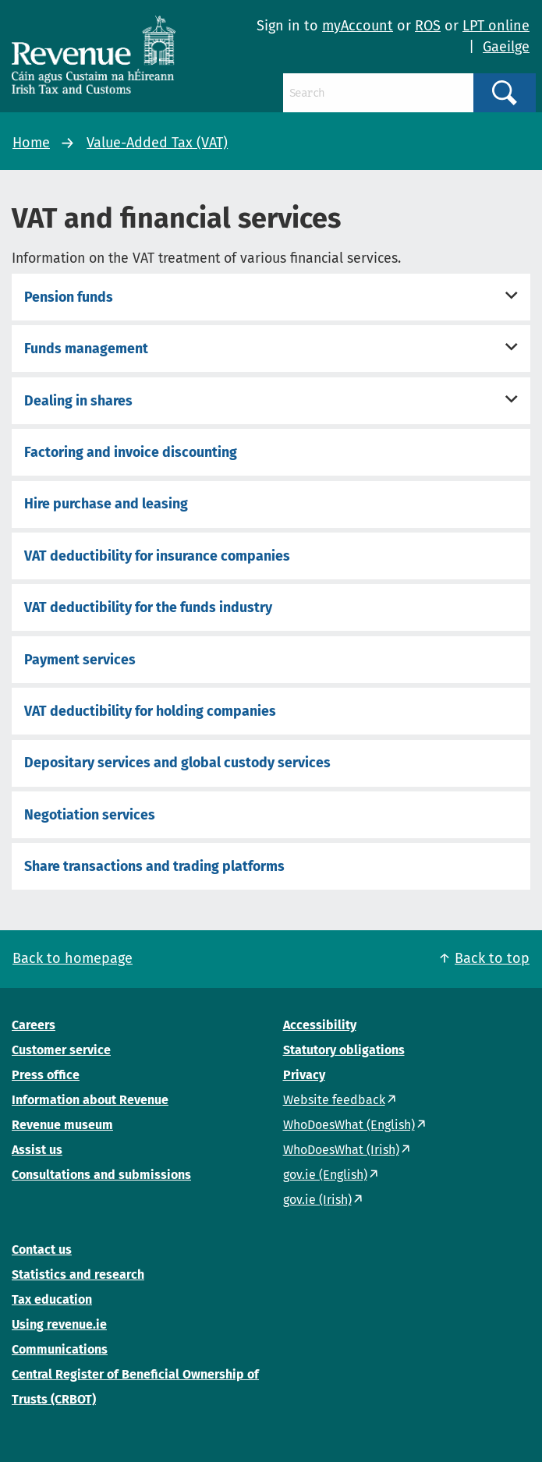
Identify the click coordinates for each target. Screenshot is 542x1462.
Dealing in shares (78, 400)
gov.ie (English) (325, 1174)
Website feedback (334, 1099)
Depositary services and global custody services (177, 762)
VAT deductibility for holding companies (150, 711)
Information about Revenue (90, 1099)
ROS (428, 25)
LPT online (496, 25)
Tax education (52, 1299)
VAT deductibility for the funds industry (148, 607)
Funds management (86, 348)
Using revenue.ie (59, 1324)
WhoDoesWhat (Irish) (341, 1149)
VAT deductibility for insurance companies (157, 556)
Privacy (304, 1074)
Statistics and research (78, 1274)
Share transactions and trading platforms (154, 866)
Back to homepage (72, 958)
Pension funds (68, 297)
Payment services (80, 659)
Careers (33, 1025)
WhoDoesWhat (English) (349, 1124)
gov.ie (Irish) (317, 1199)
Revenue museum (62, 1124)
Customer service (61, 1050)
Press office (46, 1074)
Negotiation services (89, 814)
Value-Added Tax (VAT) (157, 142)
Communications (60, 1349)
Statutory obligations (344, 1050)
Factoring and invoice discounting (130, 452)
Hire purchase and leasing (106, 503)
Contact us (42, 1249)
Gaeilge (506, 46)
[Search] (378, 92)
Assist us (37, 1149)
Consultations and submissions (101, 1174)
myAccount (357, 25)
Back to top (492, 958)
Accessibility (319, 1025)
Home (31, 142)
